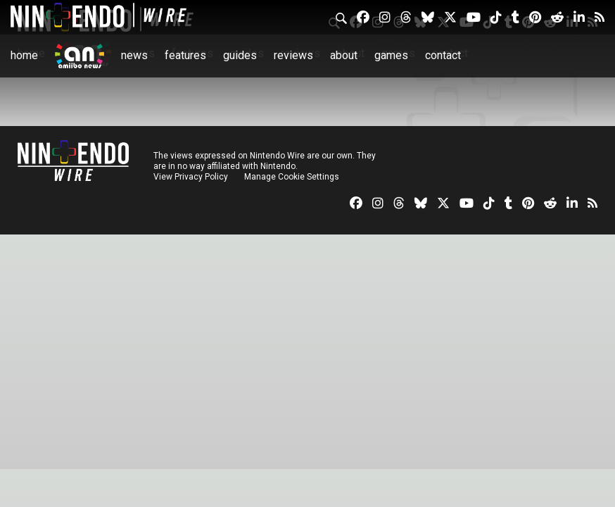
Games (391, 55)
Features (185, 55)
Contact (443, 55)
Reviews (293, 55)
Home (24, 55)
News (134, 55)
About (343, 55)
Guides (240, 55)
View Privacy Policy (190, 177)
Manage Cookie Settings (291, 177)
